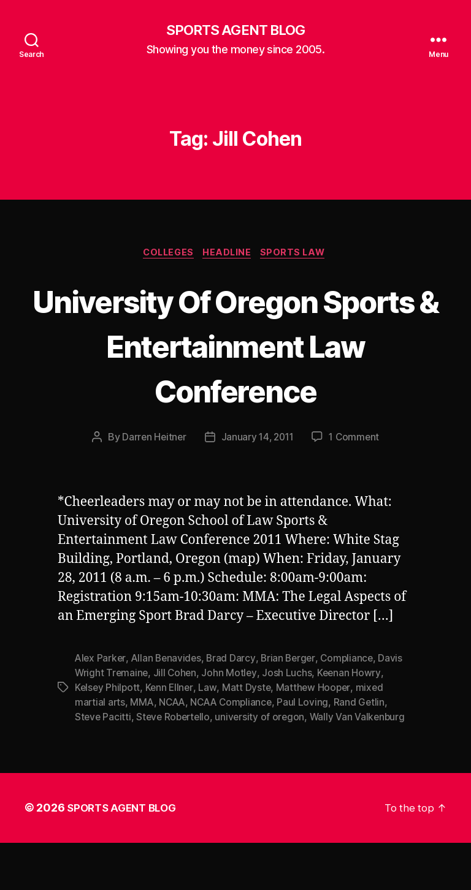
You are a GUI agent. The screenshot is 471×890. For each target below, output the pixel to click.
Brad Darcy (234, 706)
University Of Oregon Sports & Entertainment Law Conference (235, 368)
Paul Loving (309, 750)
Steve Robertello (176, 764)
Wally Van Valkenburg (363, 764)
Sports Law (299, 254)
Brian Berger (292, 706)
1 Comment (357, 484)
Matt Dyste (249, 735)
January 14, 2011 (258, 484)
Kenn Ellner (171, 735)
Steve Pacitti (103, 764)
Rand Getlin (366, 750)
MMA (143, 750)
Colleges (165, 254)
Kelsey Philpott (108, 735)
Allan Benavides (168, 706)
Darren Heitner (151, 484)
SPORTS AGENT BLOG (235, 30)
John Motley (231, 720)
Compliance (353, 706)
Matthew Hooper (316, 735)
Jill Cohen (177, 720)
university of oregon (265, 764)
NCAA (175, 750)
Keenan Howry (352, 720)
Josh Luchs (290, 720)
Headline (228, 254)
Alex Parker (101, 706)
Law (210, 735)
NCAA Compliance (236, 750)
